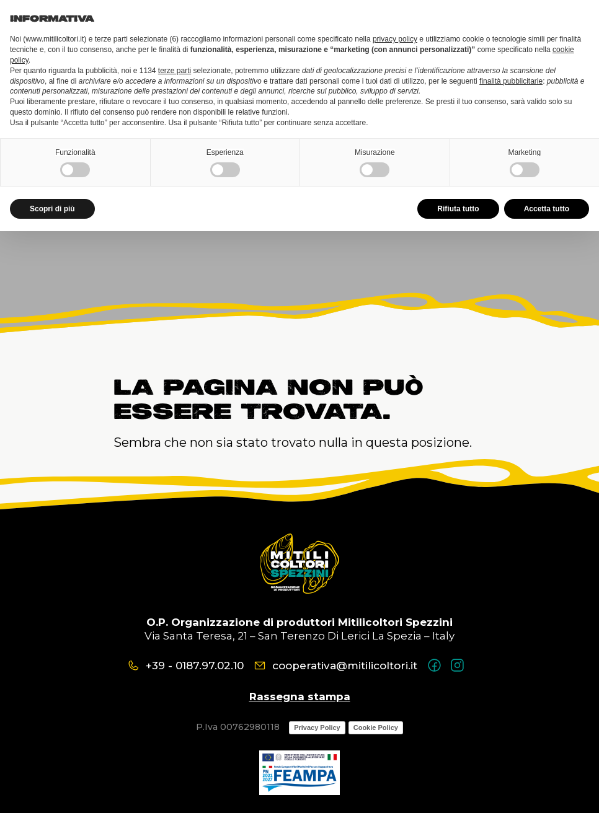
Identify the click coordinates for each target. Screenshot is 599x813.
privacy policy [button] (395, 39)
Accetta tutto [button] (546, 208)
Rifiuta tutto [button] (458, 208)
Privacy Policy (317, 727)
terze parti (174, 70)
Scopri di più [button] (52, 208)
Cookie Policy (375, 727)
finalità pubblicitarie (511, 81)
